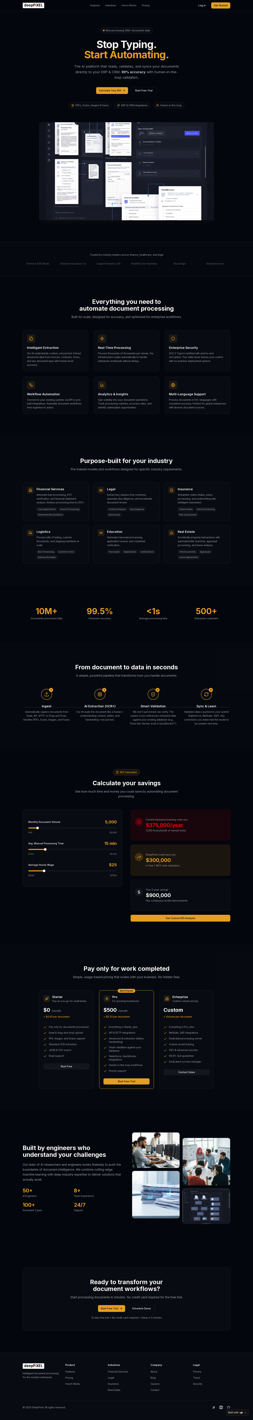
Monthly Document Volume (44, 821)
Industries (110, 5)
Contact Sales (186, 1072)
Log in (202, 5)
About (154, 1371)
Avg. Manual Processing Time (46, 843)
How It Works (129, 5)
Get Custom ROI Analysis (180, 918)
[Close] (245, 1412)
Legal (111, 1377)
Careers (155, 1383)
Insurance (113, 1383)
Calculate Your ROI (112, 90)
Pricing (146, 5)
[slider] (37, 828)
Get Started (221, 5)
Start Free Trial (144, 90)
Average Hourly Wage (41, 864)
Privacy (197, 1371)
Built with (235, 1412)
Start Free (66, 1066)
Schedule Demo (141, 1308)
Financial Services (118, 1371)
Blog (153, 1377)
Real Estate (114, 1390)
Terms (196, 1377)
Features (95, 5)
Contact (155, 1390)
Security (197, 1383)
